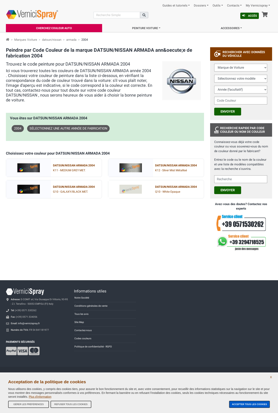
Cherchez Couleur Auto (54, 28)
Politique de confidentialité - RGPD (93, 346)
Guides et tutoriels (175, 5)
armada (71, 40)
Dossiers (200, 5)
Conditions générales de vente (90, 305)
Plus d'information (40, 396)
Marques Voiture (25, 40)
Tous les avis (81, 314)
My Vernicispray (257, 5)
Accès (249, 15)
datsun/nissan (51, 40)
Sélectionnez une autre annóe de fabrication (68, 128)
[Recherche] (117, 15)
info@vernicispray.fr (29, 323)
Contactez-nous (83, 330)
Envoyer (228, 111)
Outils (217, 5)
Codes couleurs (82, 338)
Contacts (233, 5)
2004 (17, 128)
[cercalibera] (240, 179)
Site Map (79, 322)
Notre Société (81, 297)
